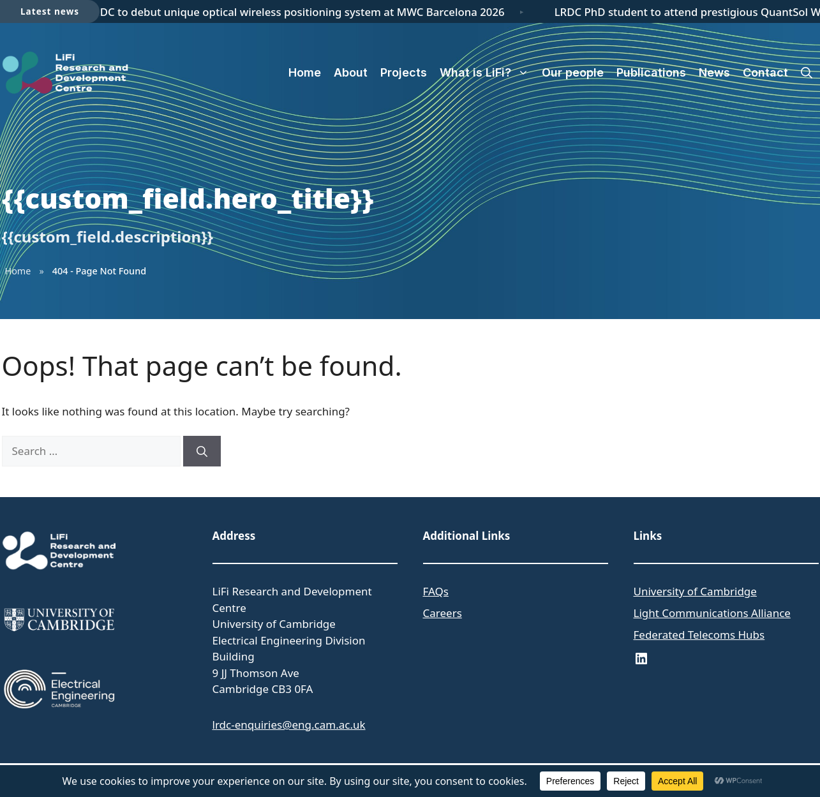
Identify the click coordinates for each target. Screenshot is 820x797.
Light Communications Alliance (712, 613)
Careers (442, 613)
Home (304, 72)
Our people (573, 72)
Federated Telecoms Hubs (699, 634)
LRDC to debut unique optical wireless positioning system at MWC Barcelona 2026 (299, 11)
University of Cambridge (695, 591)
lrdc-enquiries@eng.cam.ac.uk (289, 724)
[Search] (202, 451)
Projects (403, 72)
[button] (806, 73)
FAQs (436, 591)
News (714, 72)
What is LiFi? (487, 73)
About (351, 72)
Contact (765, 72)
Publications (651, 72)
